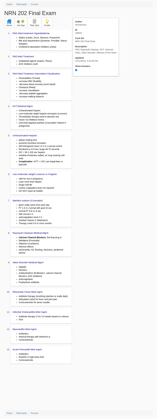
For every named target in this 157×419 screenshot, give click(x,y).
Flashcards (21, 4)
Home (9, 4)
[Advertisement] (97, 106)
